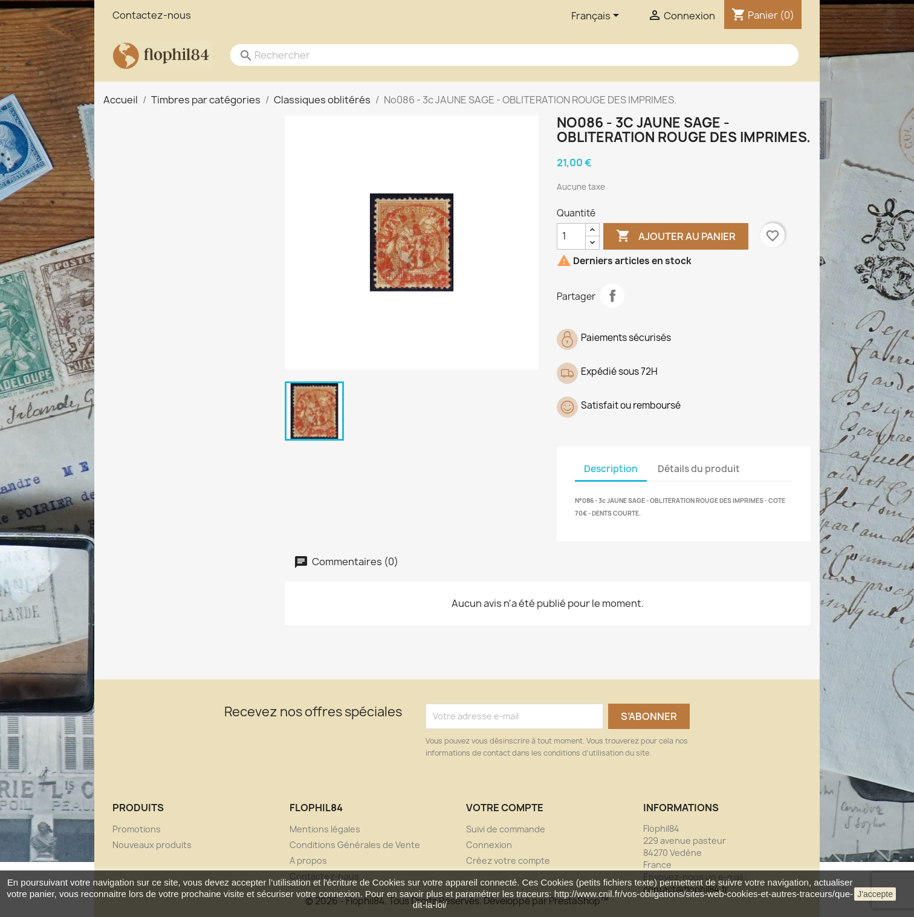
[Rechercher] (502, 55)
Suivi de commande (505, 829)
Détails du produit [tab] (699, 468)
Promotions (136, 829)
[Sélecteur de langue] (597, 16)
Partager (612, 296)
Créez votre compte (508, 860)
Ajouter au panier (676, 236)
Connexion (489, 845)
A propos (308, 860)
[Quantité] (571, 236)
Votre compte (504, 807)
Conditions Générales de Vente (355, 845)
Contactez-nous (151, 15)
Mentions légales (325, 829)
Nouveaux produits (152, 845)
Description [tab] (611, 468)
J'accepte (875, 894)
